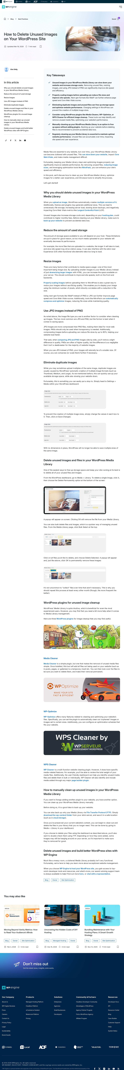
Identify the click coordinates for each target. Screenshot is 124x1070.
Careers (4, 1001)
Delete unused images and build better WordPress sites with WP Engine (17, 127)
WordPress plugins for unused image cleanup (17, 115)
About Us (5, 988)
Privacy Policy (6, 1009)
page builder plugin (67, 770)
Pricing (28, 1005)
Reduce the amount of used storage (16, 94)
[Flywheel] (19, 1)
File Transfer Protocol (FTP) (97, 802)
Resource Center (113, 997)
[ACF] (35, 1)
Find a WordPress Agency (84, 1001)
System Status (112, 1017)
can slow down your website (89, 154)
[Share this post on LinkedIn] (20, 138)
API (109, 992)
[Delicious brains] (64, 1)
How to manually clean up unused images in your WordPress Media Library (18, 121)
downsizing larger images (55, 272)
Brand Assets (6, 1021)
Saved (116, 19)
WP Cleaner (49, 759)
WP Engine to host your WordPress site (76, 858)
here (72, 863)
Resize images (9, 97)
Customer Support (114, 1009)
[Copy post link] (6, 138)
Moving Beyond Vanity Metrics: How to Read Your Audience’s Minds (21, 920)
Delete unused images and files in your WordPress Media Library (17, 109)
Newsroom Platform (32, 1001)
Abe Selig (14, 69)
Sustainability (6, 1017)
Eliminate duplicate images (13, 105)
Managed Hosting (59, 927)
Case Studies (112, 1005)
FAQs (110, 1013)
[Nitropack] (44, 1)
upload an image (59, 202)
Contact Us (5, 1005)
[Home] (9, 7)
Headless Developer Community (86, 988)
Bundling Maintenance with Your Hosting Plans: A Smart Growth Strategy (102, 920)
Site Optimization (67, 869)
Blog (12, 19)
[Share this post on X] (15, 138)
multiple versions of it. (106, 202)
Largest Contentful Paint (86, 210)
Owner (54, 869)
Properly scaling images (54, 280)
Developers (58, 1001)
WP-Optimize (50, 701)
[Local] (28, 1)
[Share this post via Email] (25, 138)
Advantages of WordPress (84, 992)
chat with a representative (88, 863)
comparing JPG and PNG (68, 332)
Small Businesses (59, 997)
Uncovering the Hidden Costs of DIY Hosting (60, 920)
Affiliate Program (81, 1005)
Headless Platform (32, 992)
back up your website (53, 221)
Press (4, 997)
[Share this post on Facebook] (11, 138)
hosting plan (105, 215)
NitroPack (84, 167)
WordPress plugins (64, 608)
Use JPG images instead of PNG (15, 101)
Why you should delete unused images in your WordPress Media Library (18, 89)
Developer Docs (113, 988)
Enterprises (57, 988)
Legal (4, 1013)
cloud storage (59, 807)
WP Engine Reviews (8, 992)
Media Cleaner (51, 648)
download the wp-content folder (58, 804)
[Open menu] (120, 7)
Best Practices (23, 19)
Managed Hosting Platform (34, 988)
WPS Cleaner (50, 754)
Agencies (57, 992)
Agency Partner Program (84, 997)
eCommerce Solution (33, 997)
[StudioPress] (54, 1)
